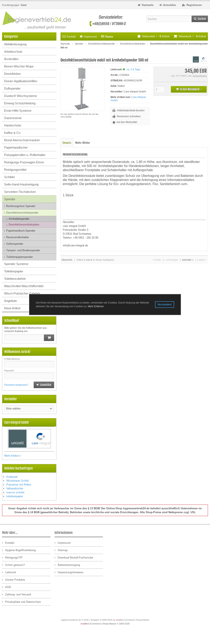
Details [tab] (67, 142)
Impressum (88, 36)
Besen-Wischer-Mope (18, 66)
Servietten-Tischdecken (20, 191)
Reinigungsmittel (15, 169)
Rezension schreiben (129, 116)
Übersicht (67, 259)
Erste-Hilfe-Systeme (17, 110)
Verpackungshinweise (69, 572)
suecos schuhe (15, 492)
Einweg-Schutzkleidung (19, 103)
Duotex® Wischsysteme (20, 96)
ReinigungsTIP (12, 557)
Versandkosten (200, 76)
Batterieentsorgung (67, 564)
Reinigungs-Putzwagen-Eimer (24, 162)
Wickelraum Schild (17, 480)
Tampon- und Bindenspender (23, 250)
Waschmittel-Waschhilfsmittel (23, 286)
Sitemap (61, 550)
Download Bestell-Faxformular (74, 557)
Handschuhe (12, 125)
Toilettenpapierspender (19, 256)
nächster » (188, 259)
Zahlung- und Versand (16, 594)
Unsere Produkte (13, 579)
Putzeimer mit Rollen (18, 484)
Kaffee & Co (12, 132)
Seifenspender (14, 243)
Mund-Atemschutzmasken (22, 140)
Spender (9, 199)
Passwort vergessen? (16, 384)
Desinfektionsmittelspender (22, 212)
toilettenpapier (14, 496)
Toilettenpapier (13, 271)
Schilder (9, 177)
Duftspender (12, 88)
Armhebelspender (19, 218)
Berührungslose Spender (20, 206)
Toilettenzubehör (15, 278)
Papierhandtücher (16, 147)
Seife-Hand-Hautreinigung (21, 184)
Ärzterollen (11, 59)
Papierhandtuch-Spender (20, 230)
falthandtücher (14, 488)
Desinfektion (12, 73)
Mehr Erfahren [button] (96, 306)
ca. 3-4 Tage (133, 69)
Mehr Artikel (11, 455)
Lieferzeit (9, 572)
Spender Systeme (16, 264)
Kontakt (69, 36)
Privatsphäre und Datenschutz (21, 601)
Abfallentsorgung (15, 44)
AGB (6, 587)
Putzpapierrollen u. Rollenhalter (25, 155)
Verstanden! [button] (165, 304)
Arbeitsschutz (13, 51)
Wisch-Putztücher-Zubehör (22, 293)
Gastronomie (13, 118)
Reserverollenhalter (17, 237)
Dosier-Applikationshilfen (20, 81)
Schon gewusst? (13, 564)
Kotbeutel (12, 476)
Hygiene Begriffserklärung (19, 550)
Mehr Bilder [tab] (82, 142)
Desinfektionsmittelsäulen (24, 224)
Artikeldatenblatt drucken (131, 110)
